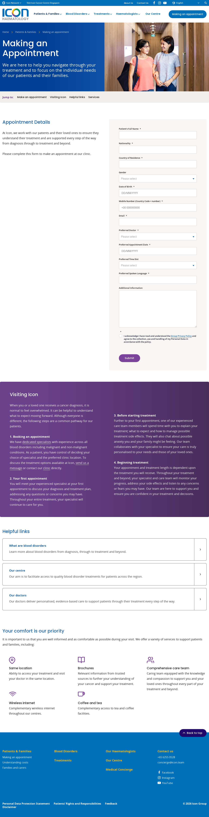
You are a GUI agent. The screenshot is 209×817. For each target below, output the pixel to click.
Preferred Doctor (129, 230)
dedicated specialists (36, 442)
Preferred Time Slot (128, 259)
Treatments (103, 14)
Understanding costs (15, 762)
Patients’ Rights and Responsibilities (77, 803)
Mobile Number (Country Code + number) (141, 201)
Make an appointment (32, 97)
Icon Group (199, 803)
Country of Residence (131, 157)
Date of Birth (127, 186)
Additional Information (131, 287)
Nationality (126, 143)
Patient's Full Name (130, 128)
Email (123, 215)
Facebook (166, 772)
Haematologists (128, 14)
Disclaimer (9, 807)
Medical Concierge (119, 769)
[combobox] (158, 178)
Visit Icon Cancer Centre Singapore (43, 3)
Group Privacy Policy (181, 335)
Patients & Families (48, 14)
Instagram (166, 778)
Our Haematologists (121, 751)
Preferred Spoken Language (134, 273)
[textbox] (158, 178)
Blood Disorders (78, 14)
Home (5, 32)
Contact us (165, 751)
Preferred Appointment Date (134, 244)
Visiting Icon (58, 97)
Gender (122, 172)
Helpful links (77, 97)
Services (93, 97)
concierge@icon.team (171, 762)
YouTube (165, 783)
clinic (46, 468)
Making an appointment (17, 757)
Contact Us (142, 3)
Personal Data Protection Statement (26, 803)
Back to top (192, 733)
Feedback (111, 803)
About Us (128, 3)
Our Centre (152, 14)
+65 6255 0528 (166, 757)
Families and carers (14, 767)
